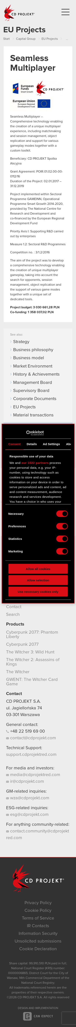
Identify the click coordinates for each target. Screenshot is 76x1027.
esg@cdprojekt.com (27, 814)
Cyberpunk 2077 (22, 644)
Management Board (32, 382)
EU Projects (24, 407)
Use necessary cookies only (38, 591)
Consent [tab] (14, 444)
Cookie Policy (38, 910)
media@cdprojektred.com (33, 775)
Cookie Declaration (38, 949)
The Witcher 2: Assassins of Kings (32, 662)
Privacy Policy (38, 903)
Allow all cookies (38, 568)
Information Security (38, 933)
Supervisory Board (31, 391)
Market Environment (32, 366)
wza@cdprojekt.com (27, 798)
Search (13, 614)
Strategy (21, 342)
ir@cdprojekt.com (25, 781)
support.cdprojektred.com (31, 754)
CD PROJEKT (19, 12)
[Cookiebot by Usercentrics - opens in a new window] (26, 433)
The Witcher (17, 672)
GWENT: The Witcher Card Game (32, 681)
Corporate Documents (34, 399)
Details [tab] (32, 444)
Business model (28, 358)
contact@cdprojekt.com (31, 738)
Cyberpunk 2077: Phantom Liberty (32, 634)
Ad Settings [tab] (51, 444)
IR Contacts (38, 926)
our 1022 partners (35, 462)
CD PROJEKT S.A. (23, 701)
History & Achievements (36, 374)
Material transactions (33, 415)
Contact (13, 607)
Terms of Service (38, 918)
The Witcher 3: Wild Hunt (30, 652)
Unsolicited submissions (38, 941)
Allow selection (38, 580)
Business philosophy (33, 350)
